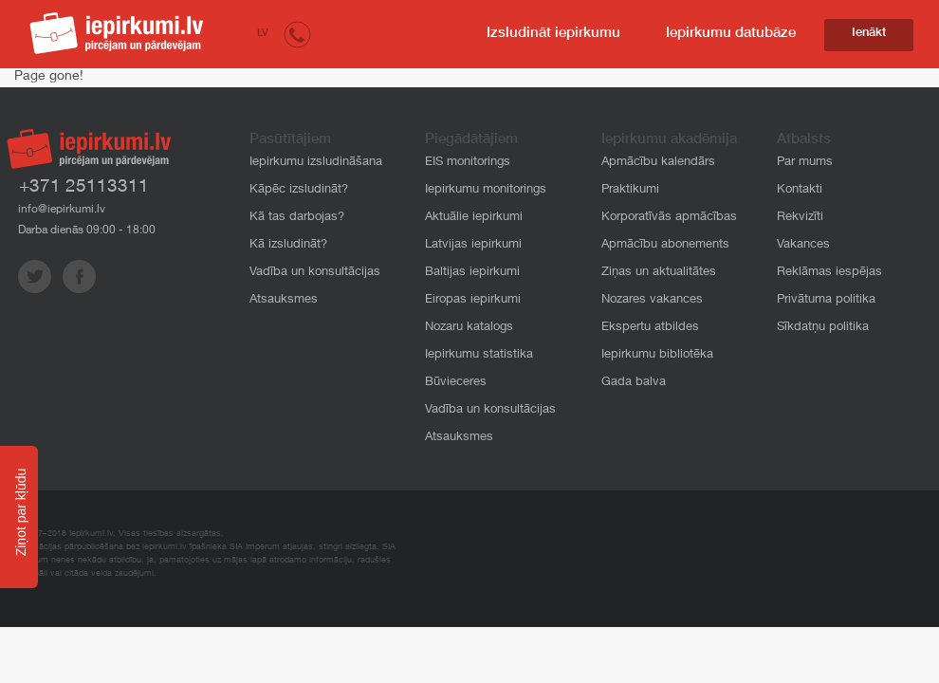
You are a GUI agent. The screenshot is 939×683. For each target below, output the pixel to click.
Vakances (803, 245)
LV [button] (262, 33)
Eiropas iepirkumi (473, 300)
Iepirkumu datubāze (731, 34)
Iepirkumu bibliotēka (657, 355)
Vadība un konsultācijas (314, 273)
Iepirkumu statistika (479, 355)
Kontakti (799, 190)
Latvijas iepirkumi (473, 245)
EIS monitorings (467, 163)
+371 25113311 (84, 187)
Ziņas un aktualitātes (658, 273)
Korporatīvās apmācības (669, 218)
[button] (297, 33)
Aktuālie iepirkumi (474, 218)
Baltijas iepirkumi (472, 273)
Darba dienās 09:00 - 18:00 (87, 230)
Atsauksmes (283, 300)
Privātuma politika (826, 300)
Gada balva (633, 383)
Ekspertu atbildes (650, 328)
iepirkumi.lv (116, 33)
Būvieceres (456, 383)
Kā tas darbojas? (296, 218)
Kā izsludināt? (288, 245)
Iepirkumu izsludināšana (315, 163)
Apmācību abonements (665, 245)
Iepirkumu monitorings (485, 190)
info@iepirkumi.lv (61, 209)
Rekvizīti (800, 218)
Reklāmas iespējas (829, 273)
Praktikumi (630, 190)
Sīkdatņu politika (823, 328)
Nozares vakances (652, 300)
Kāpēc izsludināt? (298, 190)
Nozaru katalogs (469, 328)
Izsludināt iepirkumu (553, 34)
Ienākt (869, 34)
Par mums (805, 163)
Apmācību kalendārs (658, 163)
